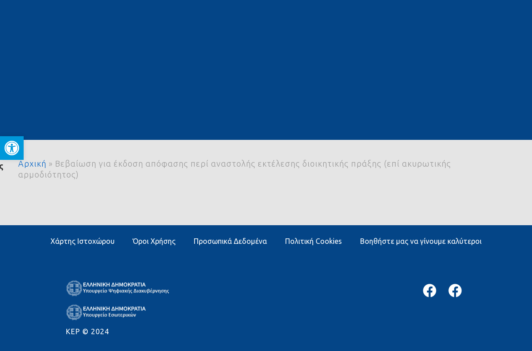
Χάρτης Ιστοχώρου (82, 241)
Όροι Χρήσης (154, 241)
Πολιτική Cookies (313, 241)
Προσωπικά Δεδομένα (230, 241)
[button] (12, 148)
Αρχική (32, 163)
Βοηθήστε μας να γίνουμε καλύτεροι (421, 241)
